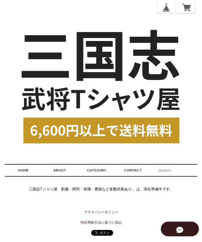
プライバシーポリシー (101, 212)
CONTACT (133, 170)
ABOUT (59, 170)
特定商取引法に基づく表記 (101, 222)
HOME (23, 170)
